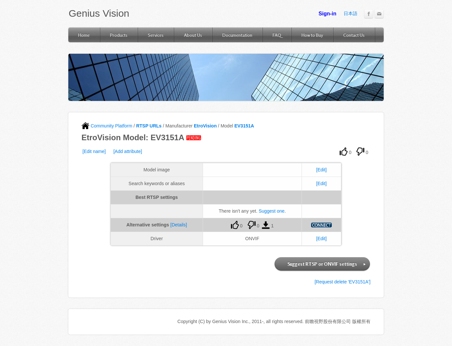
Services (156, 35)
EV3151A (244, 125)
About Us (193, 35)
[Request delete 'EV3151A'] (343, 281)
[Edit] (321, 169)
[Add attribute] (127, 151)
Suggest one (272, 211)
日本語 (350, 13)
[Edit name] (94, 151)
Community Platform (106, 125)
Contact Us (354, 35)
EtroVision (205, 125)
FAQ (277, 35)
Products (118, 35)
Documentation (237, 35)
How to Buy (312, 35)
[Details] (178, 224)
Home (84, 35)
